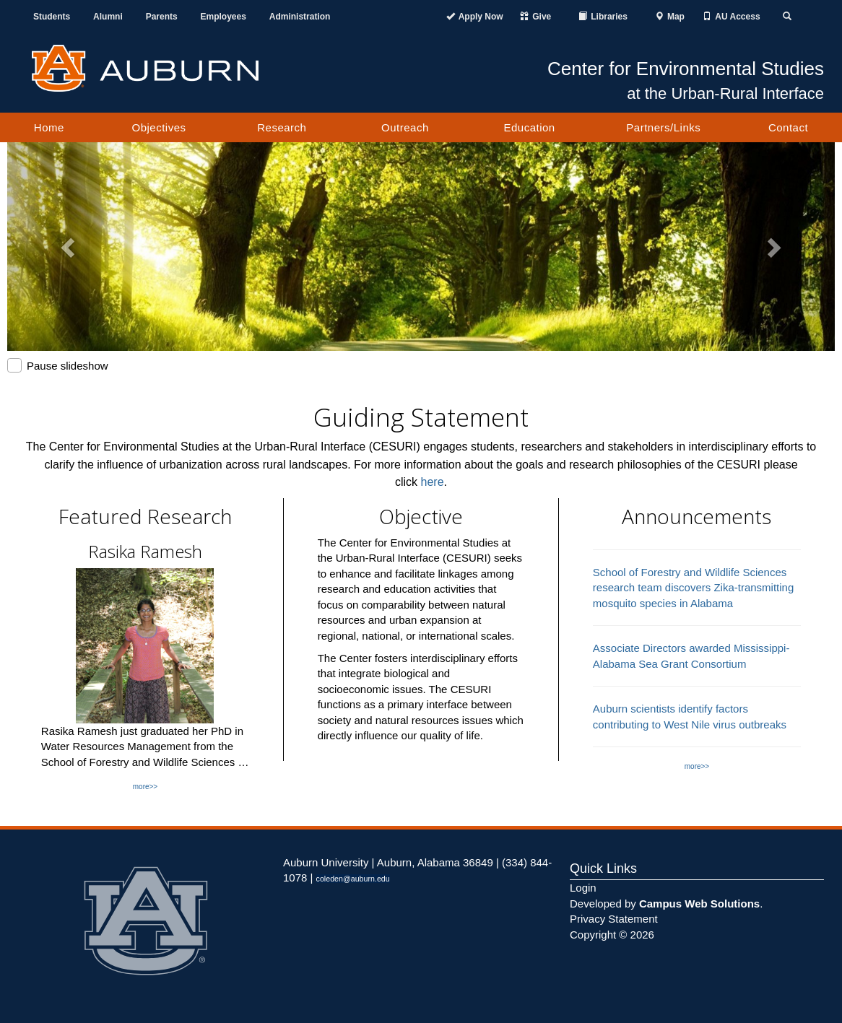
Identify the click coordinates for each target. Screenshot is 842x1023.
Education (529, 127)
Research (281, 127)
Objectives (159, 127)
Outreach (405, 127)
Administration (300, 17)
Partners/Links (663, 127)
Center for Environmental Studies (685, 68)
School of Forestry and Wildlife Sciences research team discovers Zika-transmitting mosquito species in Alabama (693, 587)
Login (583, 887)
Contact (788, 127)
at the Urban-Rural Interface (725, 93)
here (432, 482)
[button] (69, 246)
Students (51, 17)
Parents (162, 17)
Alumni (108, 17)
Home (49, 127)
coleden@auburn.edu (353, 878)
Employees (223, 17)
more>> (145, 787)
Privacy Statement (614, 919)
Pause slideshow (57, 365)
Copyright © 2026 (612, 934)
